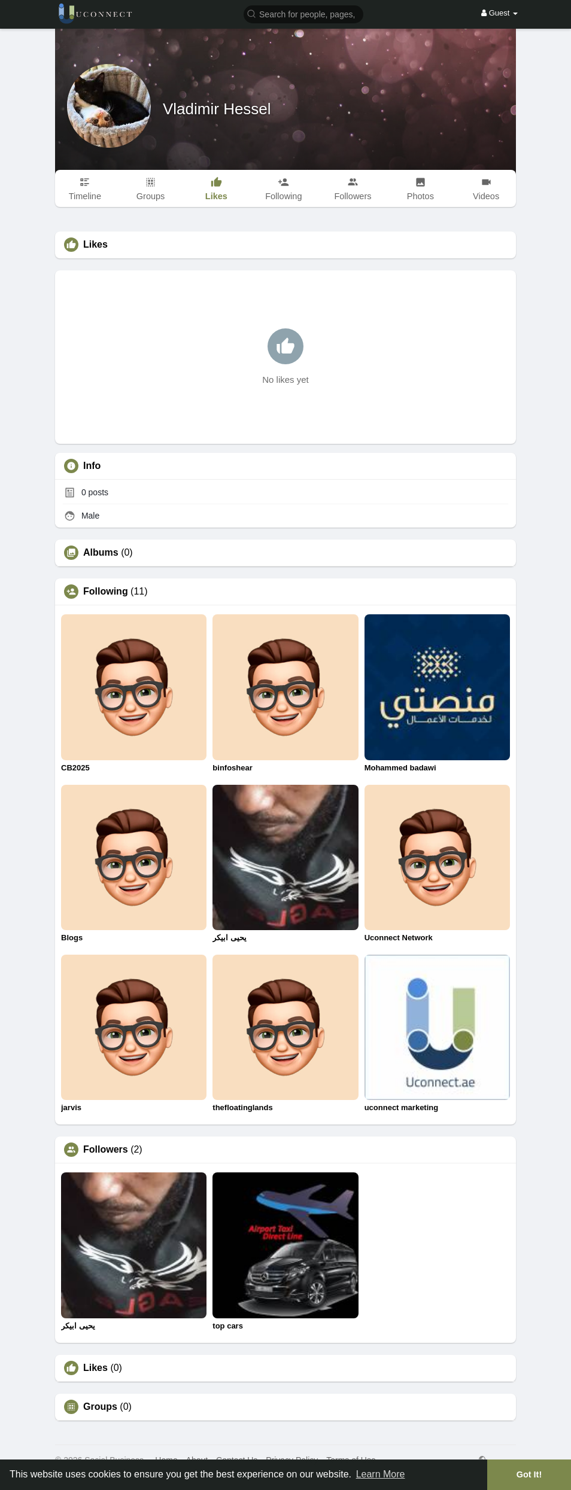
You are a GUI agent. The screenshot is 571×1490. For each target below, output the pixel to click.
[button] (303, 13)
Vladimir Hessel (217, 109)
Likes (95, 1368)
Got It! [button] (529, 1474)
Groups (100, 1407)
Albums (101, 552)
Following (105, 591)
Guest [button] (499, 12)
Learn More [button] (380, 1474)
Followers (105, 1149)
